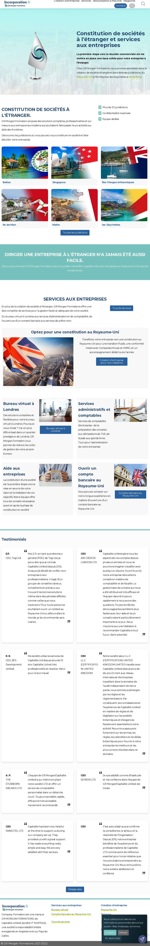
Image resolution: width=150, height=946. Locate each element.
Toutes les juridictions (75, 232)
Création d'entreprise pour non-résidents (112, 361)
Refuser (123, 932)
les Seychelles (111, 224)
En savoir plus (112, 938)
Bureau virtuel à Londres (55, 429)
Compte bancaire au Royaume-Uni (130, 494)
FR (132, 5)
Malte (56, 224)
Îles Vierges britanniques (118, 182)
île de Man (9, 224)
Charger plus (75, 889)
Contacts (121, 5)
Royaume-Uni (84, 77)
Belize (7, 182)
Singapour (59, 182)
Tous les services (121, 308)
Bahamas (106, 914)
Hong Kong (135, 77)
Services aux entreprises (66, 905)
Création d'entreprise (114, 905)
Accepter (110, 932)
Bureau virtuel (59, 909)
